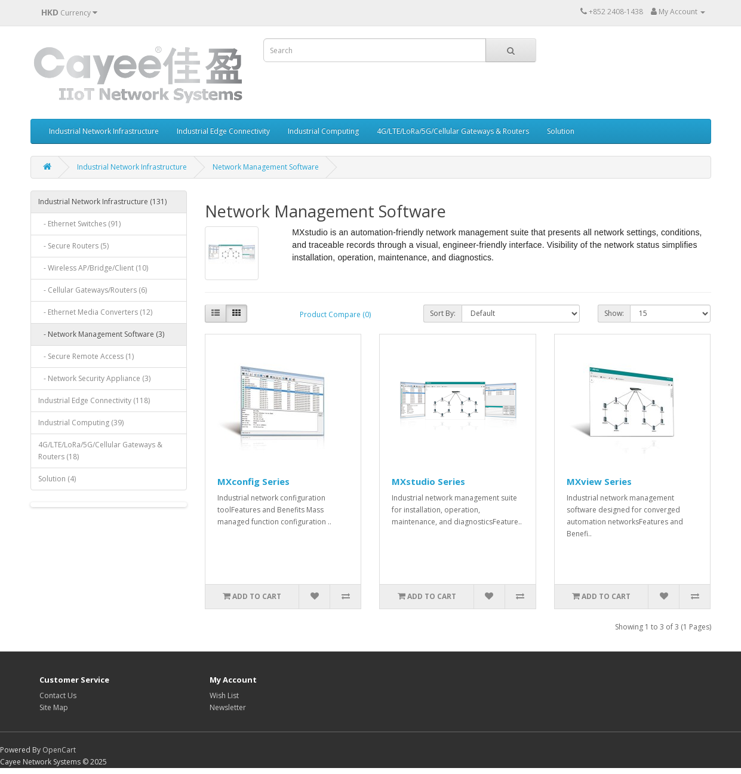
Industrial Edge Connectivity (223, 131)
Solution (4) (57, 479)
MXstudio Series (428, 481)
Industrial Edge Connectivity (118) (94, 400)
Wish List (224, 695)
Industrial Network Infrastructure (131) (102, 201)
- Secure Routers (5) (73, 246)
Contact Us (57, 695)
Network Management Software (266, 167)
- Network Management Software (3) (101, 334)
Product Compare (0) (335, 314)
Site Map (53, 707)
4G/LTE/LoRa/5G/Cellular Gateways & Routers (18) (100, 451)
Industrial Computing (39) (81, 422)
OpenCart (59, 750)
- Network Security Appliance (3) (94, 378)
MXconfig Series (253, 481)
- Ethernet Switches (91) (79, 224)
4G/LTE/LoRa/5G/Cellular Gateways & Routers (453, 131)
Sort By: (443, 313)
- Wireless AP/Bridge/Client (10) (93, 268)
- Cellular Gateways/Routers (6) (92, 290)
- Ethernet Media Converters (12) (95, 312)
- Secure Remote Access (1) (86, 356)
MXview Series (599, 481)
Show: (614, 313)
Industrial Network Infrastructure (104, 131)
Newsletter (228, 707)
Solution (560, 131)
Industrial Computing (323, 131)
